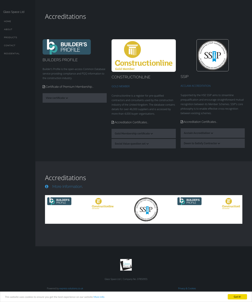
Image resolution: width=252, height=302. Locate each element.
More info (99, 297)
